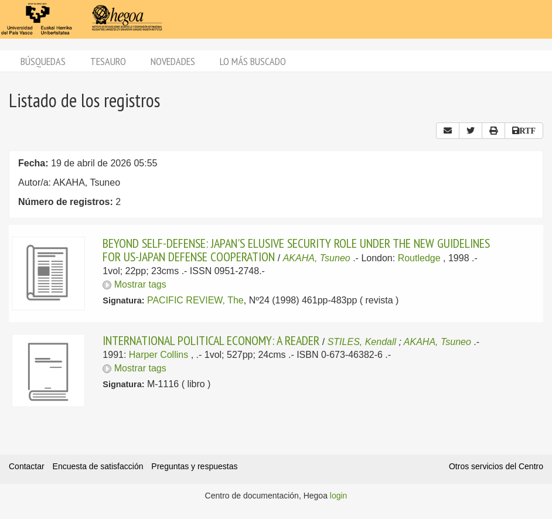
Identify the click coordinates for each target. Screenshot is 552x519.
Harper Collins (158, 355)
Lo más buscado (253, 61)
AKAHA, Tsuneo (316, 258)
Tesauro (108, 61)
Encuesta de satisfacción (98, 466)
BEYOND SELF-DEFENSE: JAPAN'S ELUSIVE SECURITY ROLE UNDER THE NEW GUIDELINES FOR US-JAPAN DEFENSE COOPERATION (296, 249)
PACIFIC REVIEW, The (195, 300)
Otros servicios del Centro (496, 466)
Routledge (419, 258)
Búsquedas (43, 61)
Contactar (27, 466)
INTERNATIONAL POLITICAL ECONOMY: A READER (211, 340)
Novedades (173, 61)
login (338, 495)
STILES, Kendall (362, 342)
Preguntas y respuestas (194, 466)
